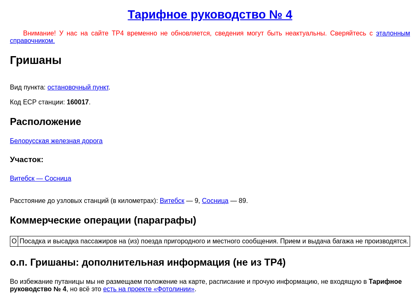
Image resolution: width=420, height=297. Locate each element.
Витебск (172, 200)
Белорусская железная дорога (56, 140)
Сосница (215, 200)
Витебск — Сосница (40, 178)
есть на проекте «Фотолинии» (148, 288)
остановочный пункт (78, 87)
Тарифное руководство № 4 (210, 14)
